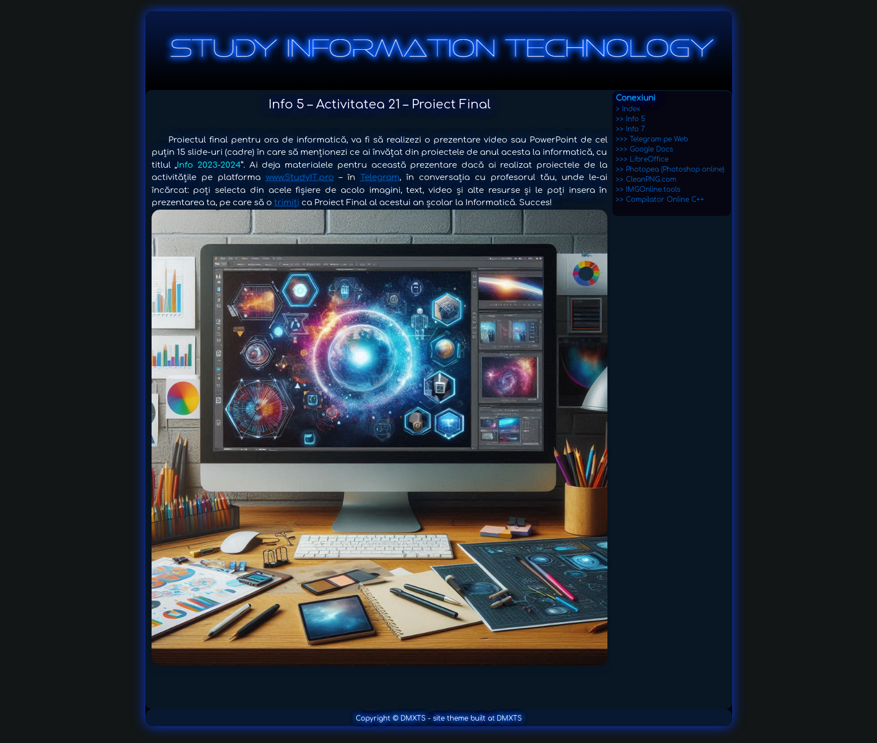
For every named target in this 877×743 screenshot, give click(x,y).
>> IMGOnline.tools (648, 189)
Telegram (379, 177)
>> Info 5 (630, 119)
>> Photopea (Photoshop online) (670, 169)
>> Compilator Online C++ (660, 200)
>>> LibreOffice (642, 159)
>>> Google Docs (644, 149)
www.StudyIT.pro (300, 177)
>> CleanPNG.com (646, 179)
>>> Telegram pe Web (652, 139)
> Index (628, 109)
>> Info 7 (630, 129)
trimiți (286, 202)
